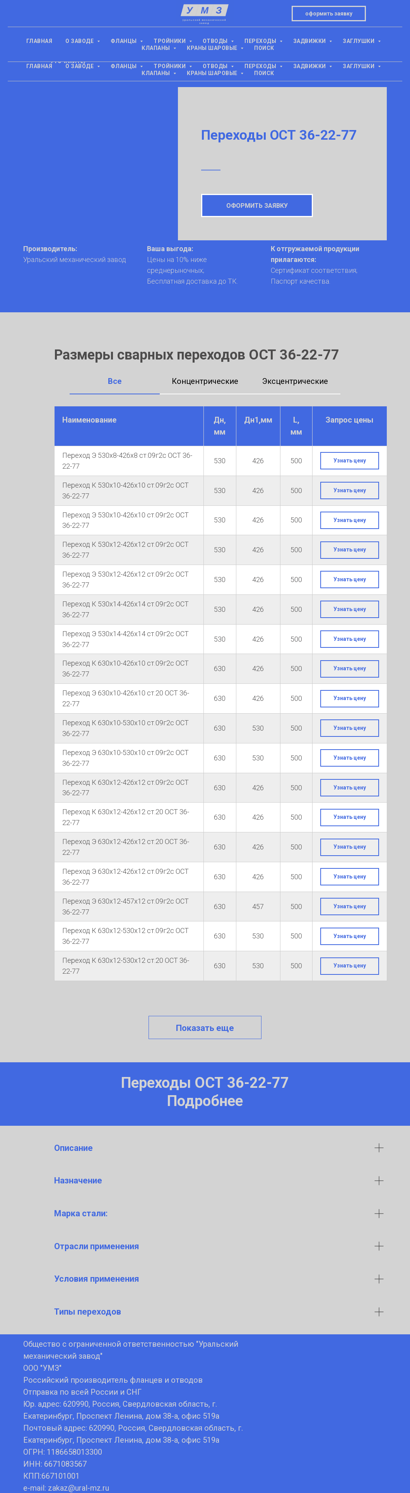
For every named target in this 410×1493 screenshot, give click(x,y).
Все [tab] (114, 381)
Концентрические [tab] (205, 381)
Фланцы (124, 66)
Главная (39, 66)
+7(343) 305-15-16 (68, 35)
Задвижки (310, 66)
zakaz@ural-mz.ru (78, 1488)
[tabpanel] (205, 699)
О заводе (80, 66)
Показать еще (205, 1028)
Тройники (170, 66)
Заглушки (359, 66)
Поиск (264, 73)
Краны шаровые (213, 73)
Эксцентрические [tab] (295, 381)
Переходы (261, 66)
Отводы (216, 66)
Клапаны (156, 73)
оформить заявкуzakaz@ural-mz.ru (342, 29)
